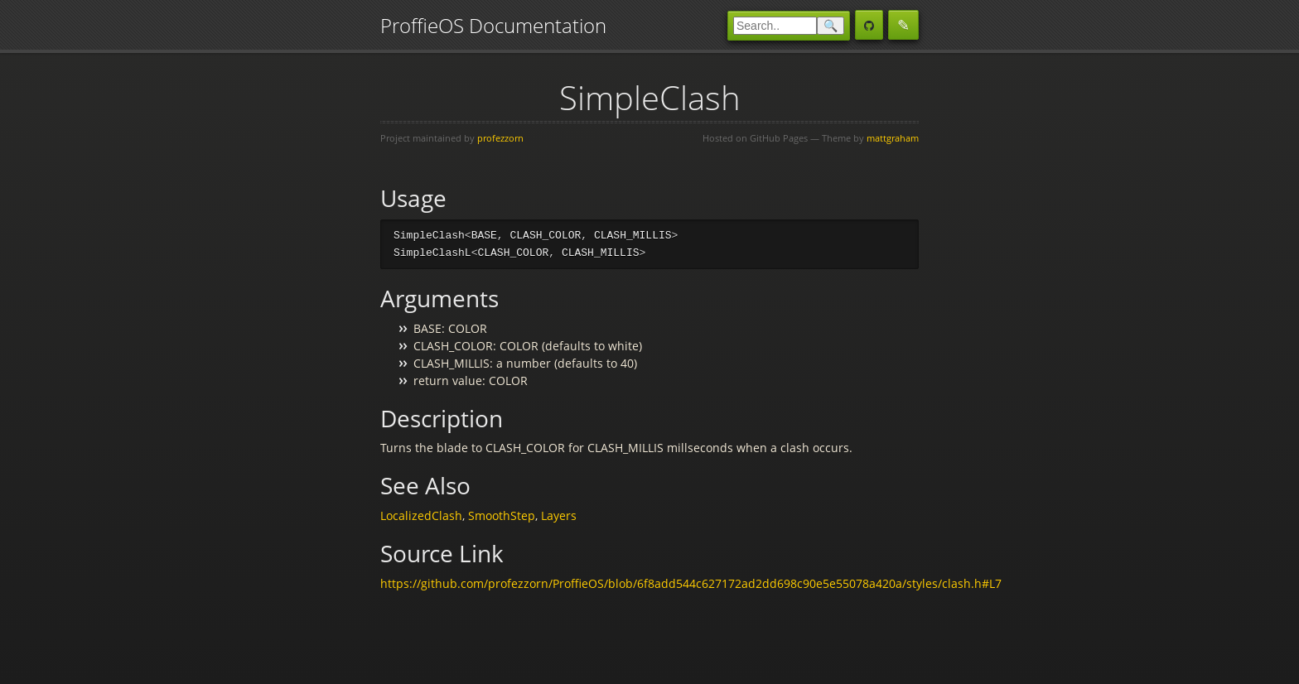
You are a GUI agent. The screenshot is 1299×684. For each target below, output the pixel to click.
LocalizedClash (421, 516)
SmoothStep (501, 516)
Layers (559, 516)
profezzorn (500, 138)
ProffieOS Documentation (493, 25)
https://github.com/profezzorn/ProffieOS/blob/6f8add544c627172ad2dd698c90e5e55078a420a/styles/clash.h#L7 (691, 584)
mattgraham (893, 138)
